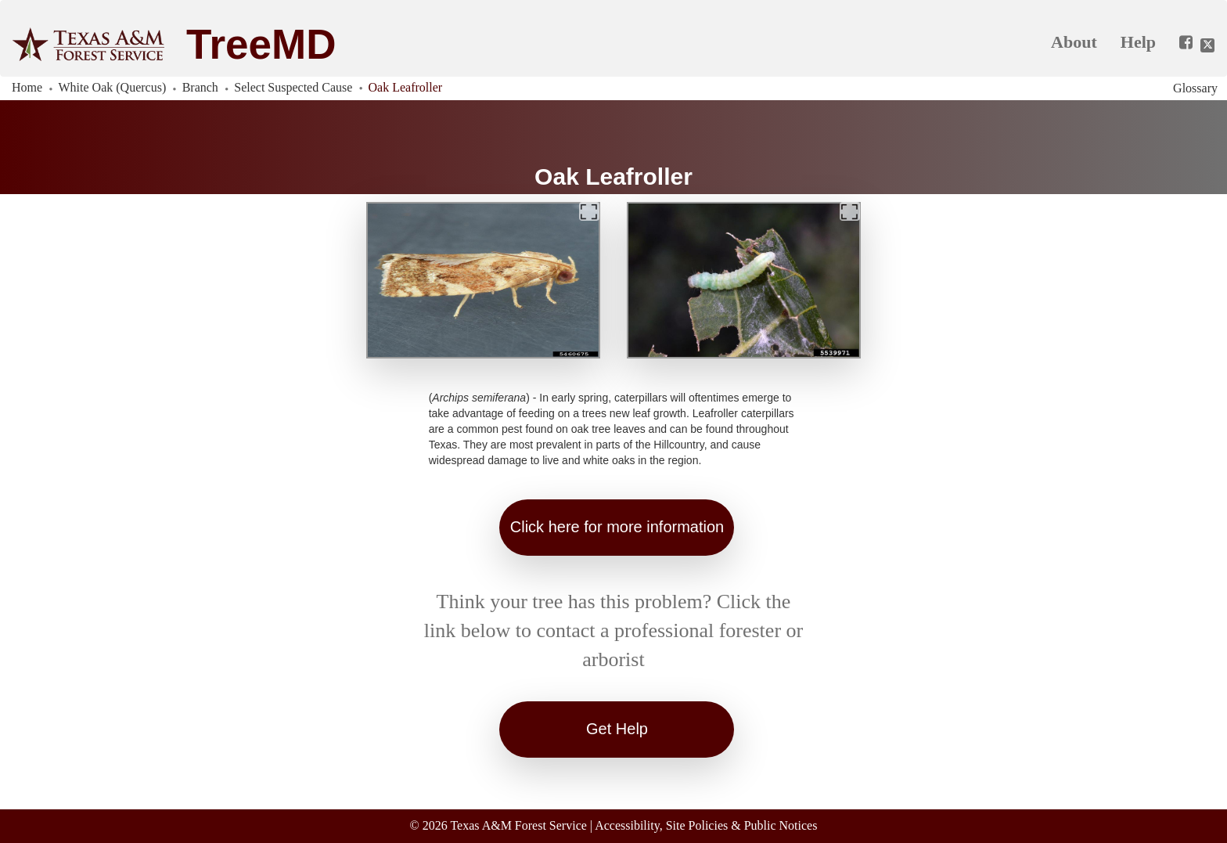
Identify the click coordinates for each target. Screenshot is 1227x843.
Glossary (1195, 88)
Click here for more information (617, 526)
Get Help (617, 728)
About (1074, 42)
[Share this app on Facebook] (1180, 43)
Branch (200, 87)
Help (1138, 42)
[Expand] (589, 211)
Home (27, 87)
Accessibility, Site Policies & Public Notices (706, 825)
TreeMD (261, 44)
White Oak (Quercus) (113, 87)
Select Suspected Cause (293, 87)
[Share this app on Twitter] (1207, 45)
